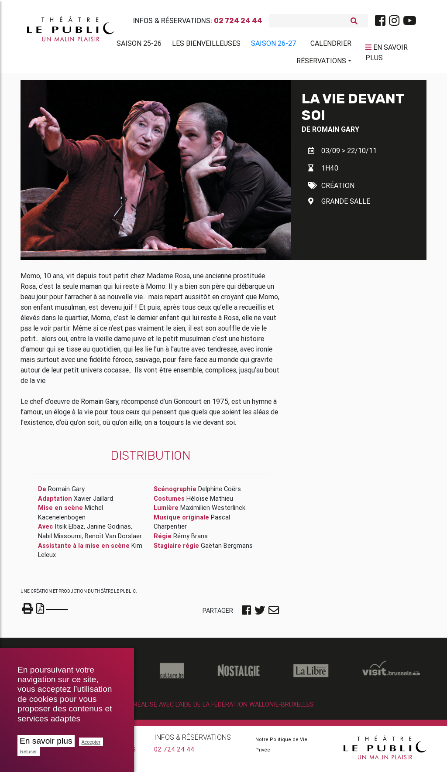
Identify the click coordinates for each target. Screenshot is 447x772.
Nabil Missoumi (60, 539)
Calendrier (330, 45)
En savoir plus (46, 740)
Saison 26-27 (273, 45)
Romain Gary (335, 132)
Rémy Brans (190, 539)
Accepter (91, 742)
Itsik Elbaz (69, 530)
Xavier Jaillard (93, 502)
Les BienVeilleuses (206, 45)
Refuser (28, 751)
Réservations (321, 62)
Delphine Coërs (219, 492)
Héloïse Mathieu (209, 502)
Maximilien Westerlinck (212, 511)
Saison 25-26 (139, 45)
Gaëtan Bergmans (227, 549)
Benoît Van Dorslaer (113, 539)
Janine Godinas (109, 530)
